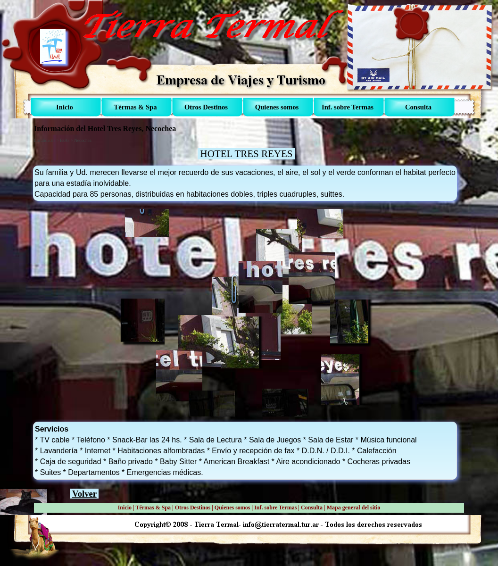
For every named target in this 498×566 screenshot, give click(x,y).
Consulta (312, 507)
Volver (84, 494)
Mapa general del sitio (354, 507)
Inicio (125, 507)
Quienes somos (232, 507)
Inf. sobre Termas (275, 507)
